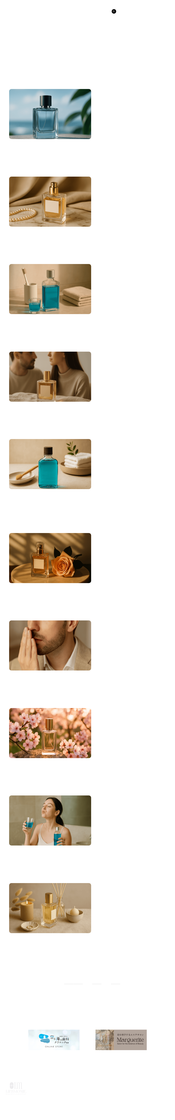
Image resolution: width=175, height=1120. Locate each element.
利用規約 (80, 1096)
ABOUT (79, 1085)
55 (97, 981)
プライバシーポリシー (111, 1096)
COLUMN (101, 1085)
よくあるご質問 (52, 1096)
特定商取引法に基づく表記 (153, 1096)
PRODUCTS (55, 1085)
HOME (31, 1085)
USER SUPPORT (130, 1085)
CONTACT (160, 1085)
